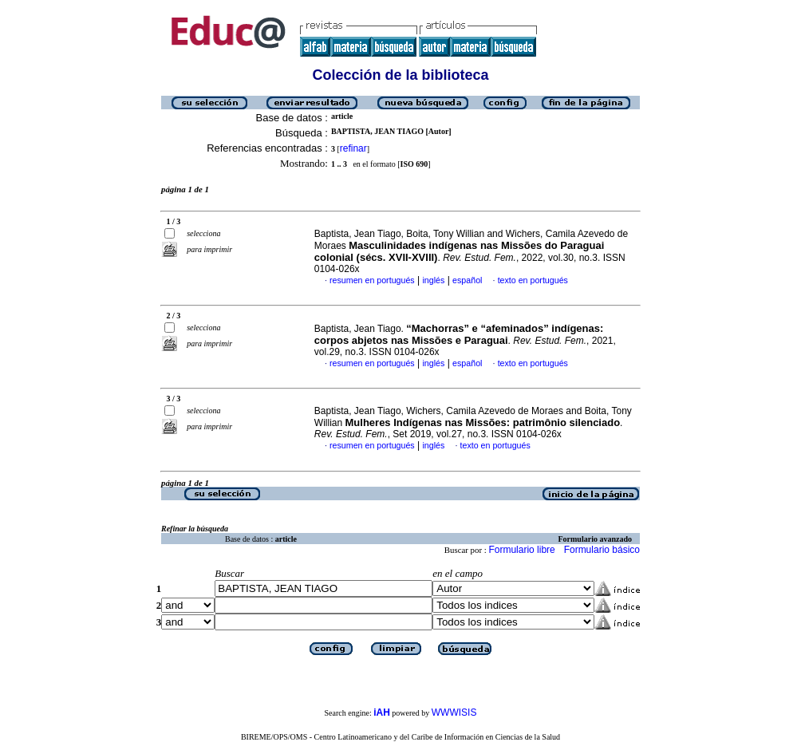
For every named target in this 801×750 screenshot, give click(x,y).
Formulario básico (602, 549)
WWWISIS (454, 712)
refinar (353, 148)
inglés (433, 280)
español (467, 280)
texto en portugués (533, 280)
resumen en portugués (372, 280)
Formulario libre (521, 549)
